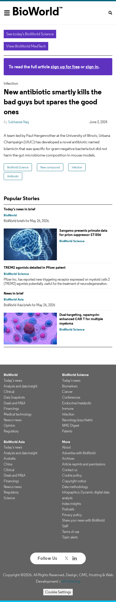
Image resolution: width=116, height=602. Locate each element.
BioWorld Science (17, 167)
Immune (67, 408)
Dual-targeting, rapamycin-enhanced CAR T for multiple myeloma (81, 319)
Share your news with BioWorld (83, 520)
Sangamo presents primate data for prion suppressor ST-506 (83, 232)
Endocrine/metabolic (77, 403)
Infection (77, 167)
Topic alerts (70, 537)
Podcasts (68, 509)
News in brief (13, 293)
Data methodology (75, 487)
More (66, 442)
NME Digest (70, 425)
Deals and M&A (14, 403)
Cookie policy (72, 475)
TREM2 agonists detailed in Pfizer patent (35, 267)
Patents (67, 431)
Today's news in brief (19, 209)
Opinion (9, 425)
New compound (50, 167)
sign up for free (65, 67)
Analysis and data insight (20, 386)
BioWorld (10, 215)
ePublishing (71, 581)
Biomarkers (69, 386)
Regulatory (11, 431)
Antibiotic (13, 176)
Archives (68, 458)
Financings (11, 408)
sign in (92, 67)
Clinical (9, 391)
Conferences (71, 397)
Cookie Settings (58, 592)
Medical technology (18, 414)
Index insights (71, 503)
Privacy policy (72, 515)
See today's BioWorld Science (30, 34)
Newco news (13, 420)
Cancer (67, 391)
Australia (9, 458)
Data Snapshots (14, 397)
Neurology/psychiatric (77, 420)
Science (9, 498)
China (8, 464)
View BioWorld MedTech (26, 46)
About (66, 447)
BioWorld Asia (13, 299)
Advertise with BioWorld (78, 453)
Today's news (13, 380)
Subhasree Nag (18, 122)
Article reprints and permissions (83, 464)
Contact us (69, 470)
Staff (65, 526)
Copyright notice (74, 481)
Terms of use (70, 531)
